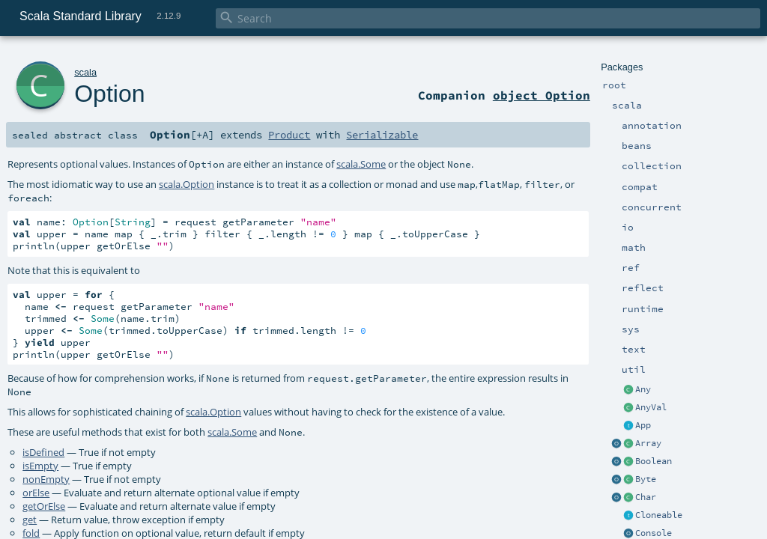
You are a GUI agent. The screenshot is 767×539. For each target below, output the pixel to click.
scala (85, 72)
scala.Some (361, 164)
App (643, 425)
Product (289, 134)
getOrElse (43, 506)
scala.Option (186, 184)
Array (648, 443)
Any (643, 389)
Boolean (653, 461)
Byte (645, 479)
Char (645, 497)
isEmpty (40, 465)
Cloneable (658, 515)
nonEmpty (46, 479)
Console (653, 533)
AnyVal (651, 407)
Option (109, 93)
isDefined (43, 452)
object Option (541, 95)
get (29, 519)
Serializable (382, 134)
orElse (35, 492)
